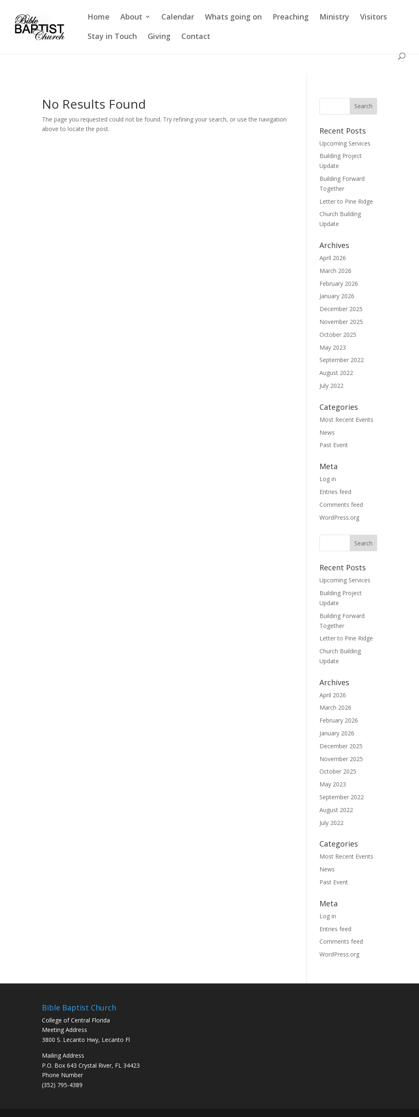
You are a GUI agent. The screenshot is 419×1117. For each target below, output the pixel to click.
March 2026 (335, 271)
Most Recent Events (346, 419)
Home (99, 18)
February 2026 (338, 283)
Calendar (177, 18)
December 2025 (341, 309)
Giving (159, 37)
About (131, 18)
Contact (195, 37)
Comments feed (341, 505)
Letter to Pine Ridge (346, 201)
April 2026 (332, 258)
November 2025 (341, 322)
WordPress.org (339, 517)
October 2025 (337, 334)
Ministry (334, 18)
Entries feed (335, 492)
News (327, 432)
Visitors (373, 18)
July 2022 (331, 385)
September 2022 (341, 360)
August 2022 (336, 373)
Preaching (291, 18)
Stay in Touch (112, 37)
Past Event (333, 445)
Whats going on (233, 18)
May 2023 (332, 347)
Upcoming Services (344, 143)
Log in (327, 479)
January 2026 (336, 296)
